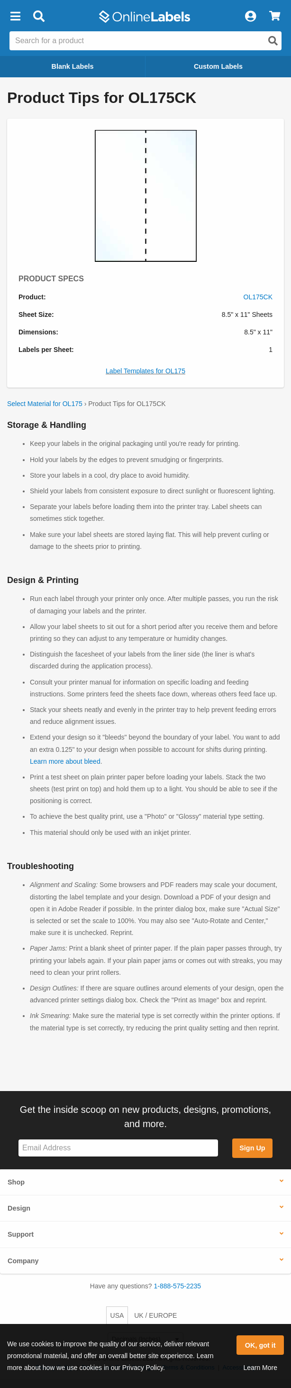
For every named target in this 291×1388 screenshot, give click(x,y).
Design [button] (19, 1208)
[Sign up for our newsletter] (118, 1148)
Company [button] (23, 1261)
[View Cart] (274, 16)
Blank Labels (73, 66)
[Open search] (273, 40)
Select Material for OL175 (44, 403)
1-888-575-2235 (177, 1286)
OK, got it (260, 1345)
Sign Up (252, 1148)
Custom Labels (218, 66)
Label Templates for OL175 (145, 371)
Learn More (260, 1367)
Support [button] (21, 1234)
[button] (15, 16)
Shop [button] (16, 1182)
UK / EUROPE (155, 1315)
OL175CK (258, 297)
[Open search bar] (39, 16)
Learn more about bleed (65, 761)
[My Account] (250, 16)
